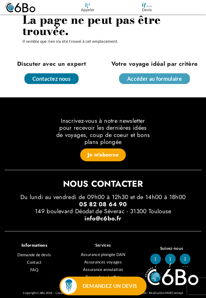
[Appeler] (87, 4)
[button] (103, 154)
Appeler (88, 10)
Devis (147, 10)
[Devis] (147, 4)
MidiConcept (174, 293)
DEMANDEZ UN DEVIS (110, 286)
